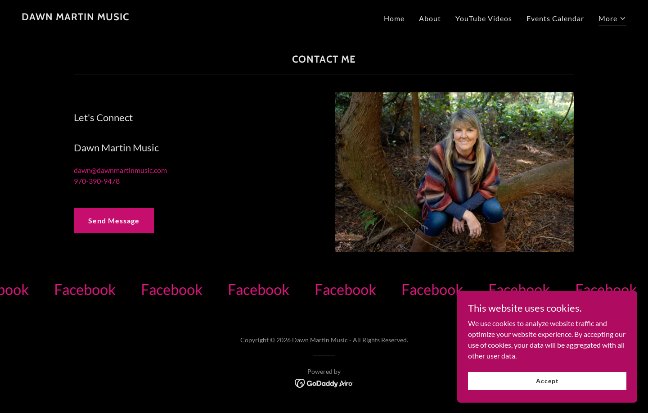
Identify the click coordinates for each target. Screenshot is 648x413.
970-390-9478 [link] (97, 181)
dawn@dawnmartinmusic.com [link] (120, 170)
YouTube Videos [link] (483, 18)
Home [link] (394, 18)
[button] (612, 19)
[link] (75, 17)
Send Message (114, 220)
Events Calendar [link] (555, 18)
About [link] (430, 18)
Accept (547, 381)
